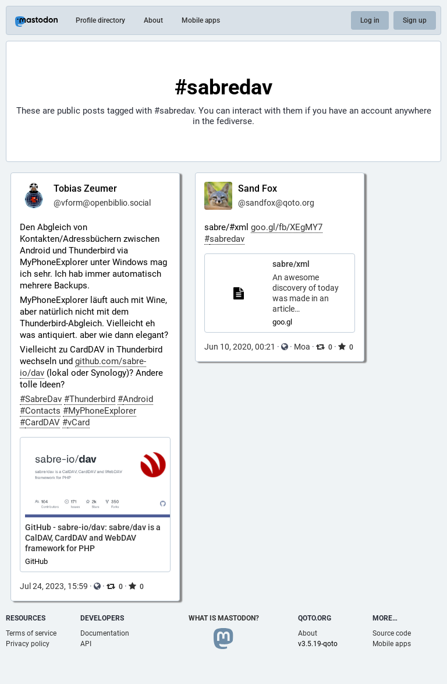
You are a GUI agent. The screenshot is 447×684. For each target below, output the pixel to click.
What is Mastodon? (224, 618)
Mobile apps (201, 20)
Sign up (415, 20)
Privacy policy (27, 644)
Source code (391, 633)
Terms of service (31, 633)
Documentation (104, 633)
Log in (369, 20)
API (85, 644)
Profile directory (100, 20)
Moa (302, 346)
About (153, 20)
